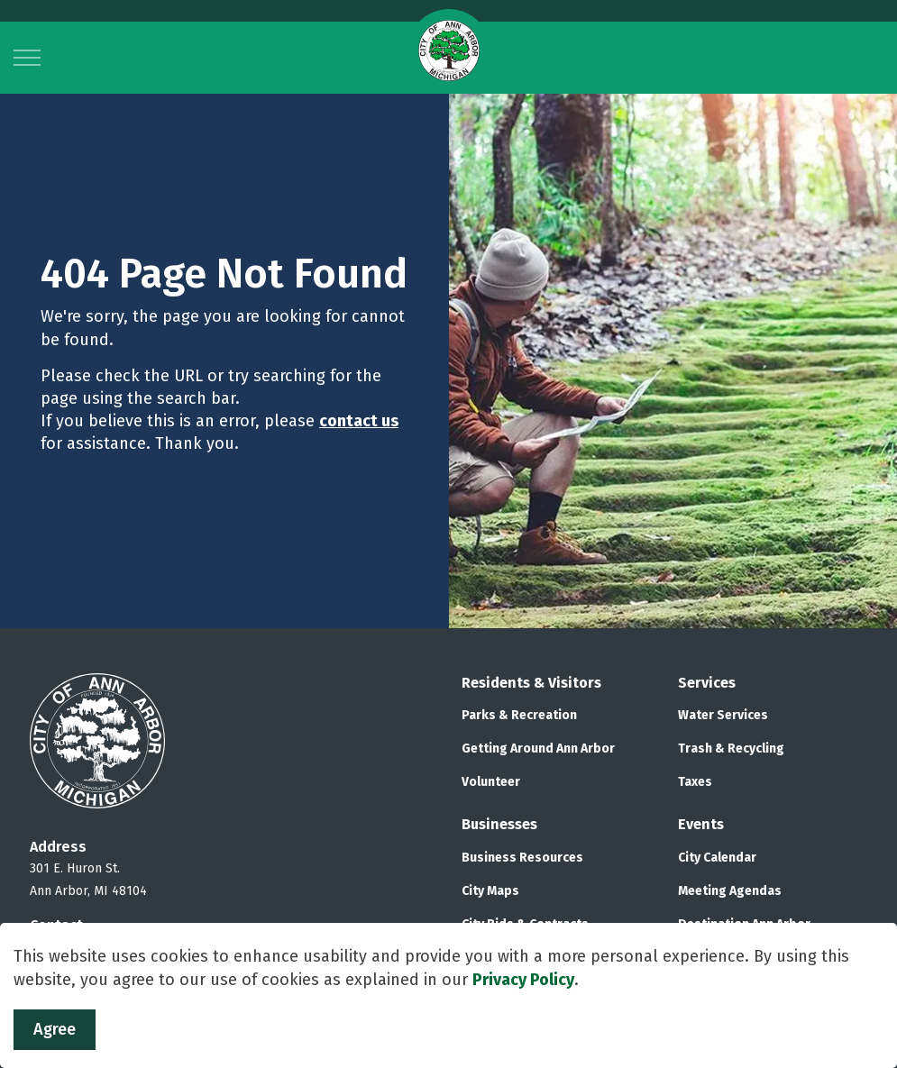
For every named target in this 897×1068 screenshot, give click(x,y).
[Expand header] (27, 58)
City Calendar (717, 857)
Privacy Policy (523, 980)
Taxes (695, 782)
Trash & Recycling (731, 748)
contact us (358, 421)
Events (701, 824)
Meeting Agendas (730, 891)
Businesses (499, 824)
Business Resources (522, 857)
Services (707, 682)
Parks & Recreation (519, 715)
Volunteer (491, 782)
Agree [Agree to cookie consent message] (54, 1029)
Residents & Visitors (531, 682)
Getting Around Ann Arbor (538, 748)
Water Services (723, 715)
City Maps (490, 891)
